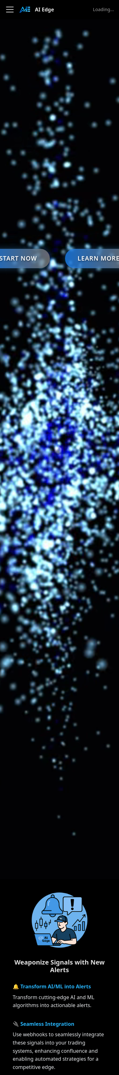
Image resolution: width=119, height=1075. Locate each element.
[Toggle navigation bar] (10, 9)
